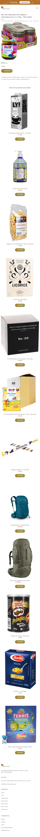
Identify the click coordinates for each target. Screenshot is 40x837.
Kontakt (3, 822)
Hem (2, 19)
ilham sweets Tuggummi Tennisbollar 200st (20, 747)
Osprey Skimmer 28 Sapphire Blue (20, 525)
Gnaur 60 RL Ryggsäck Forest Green (20, 580)
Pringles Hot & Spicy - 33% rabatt (20, 636)
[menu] (37, 8)
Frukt (2, 795)
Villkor (2, 824)
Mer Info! (7, 70)
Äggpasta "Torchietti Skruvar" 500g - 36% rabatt (20, 244)
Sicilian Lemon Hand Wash (20, 188)
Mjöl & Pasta (4, 801)
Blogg (2, 819)
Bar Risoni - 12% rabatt (20, 691)
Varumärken (4, 809)
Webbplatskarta (5, 830)
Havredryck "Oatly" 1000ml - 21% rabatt (20, 133)
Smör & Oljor (4, 806)
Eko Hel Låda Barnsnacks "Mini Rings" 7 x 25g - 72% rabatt (20, 414)
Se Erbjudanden (25, 2)
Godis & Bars (4, 798)
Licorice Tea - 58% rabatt (20, 299)
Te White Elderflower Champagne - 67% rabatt (20, 359)
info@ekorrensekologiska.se (8, 784)
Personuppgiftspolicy (6, 827)
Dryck (2, 792)
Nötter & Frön (4, 803)
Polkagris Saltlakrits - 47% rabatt (20, 469)
